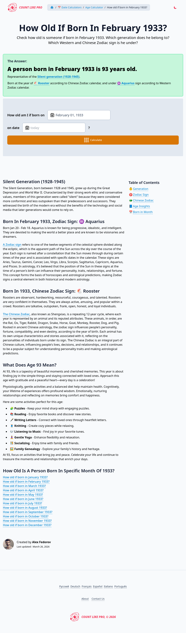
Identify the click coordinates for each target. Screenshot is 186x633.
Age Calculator (94, 7)
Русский (64, 586)
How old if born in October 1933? (25, 516)
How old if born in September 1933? (27, 512)
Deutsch (75, 586)
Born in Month (143, 212)
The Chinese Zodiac (16, 314)
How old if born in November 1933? (27, 521)
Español (97, 586)
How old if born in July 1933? (22, 503)
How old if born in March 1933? (24, 486)
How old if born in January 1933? (25, 477)
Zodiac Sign (141, 195)
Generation (140, 189)
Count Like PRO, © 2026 (93, 616)
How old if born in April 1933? (23, 490)
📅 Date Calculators (70, 7)
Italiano (108, 586)
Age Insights (141, 206)
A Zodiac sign (12, 245)
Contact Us (98, 598)
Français (87, 586)
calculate (93, 140)
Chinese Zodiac (143, 200)
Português (120, 586)
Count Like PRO (25, 7)
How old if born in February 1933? (26, 482)
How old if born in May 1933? (23, 495)
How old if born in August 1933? (25, 508)
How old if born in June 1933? (23, 499)
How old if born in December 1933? (27, 525)
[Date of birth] (78, 115)
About (85, 598)
